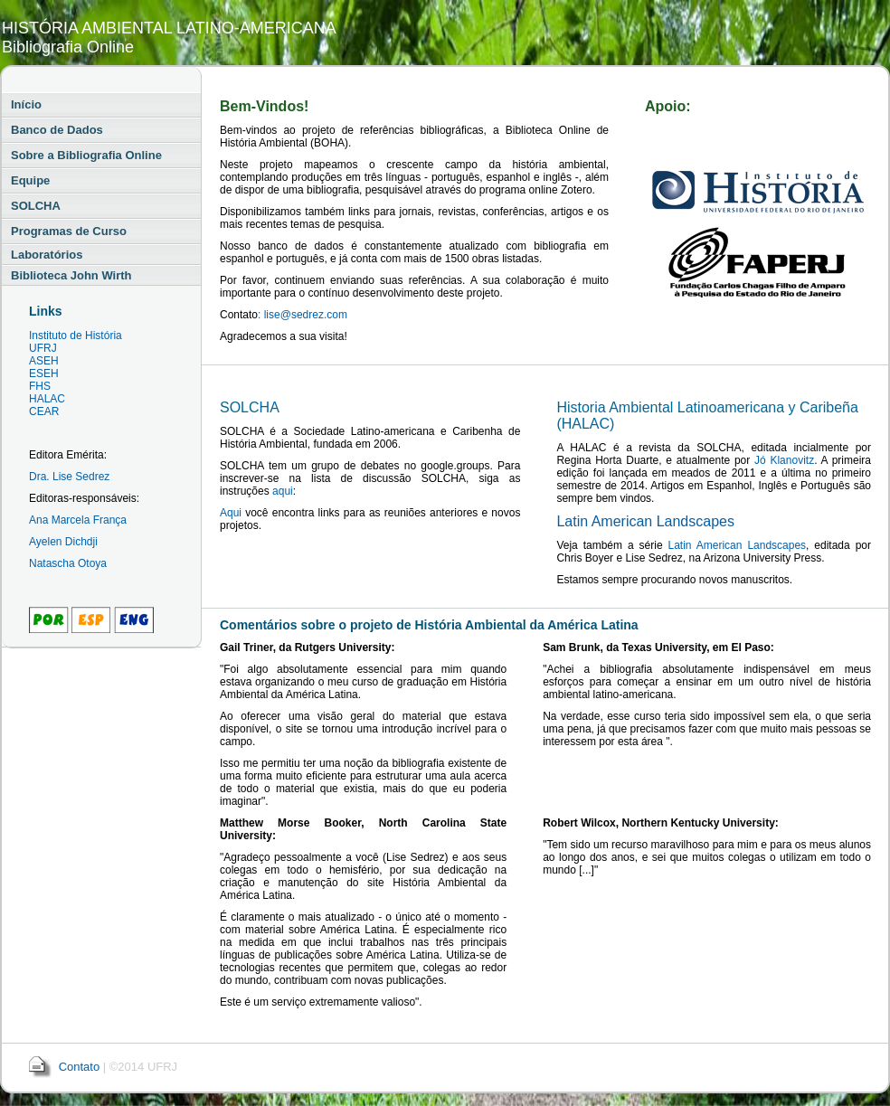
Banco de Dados (57, 130)
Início (26, 104)
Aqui (230, 512)
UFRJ (43, 348)
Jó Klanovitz (784, 460)
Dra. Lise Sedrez (69, 476)
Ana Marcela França (78, 520)
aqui (282, 491)
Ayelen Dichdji (63, 541)
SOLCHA (36, 206)
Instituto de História (75, 335)
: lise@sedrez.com (302, 314)
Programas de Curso (69, 231)
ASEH (44, 360)
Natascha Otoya (68, 563)
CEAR (44, 411)
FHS (40, 386)
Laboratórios (46, 254)
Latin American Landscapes (645, 521)
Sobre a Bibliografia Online (86, 155)
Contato (79, 1066)
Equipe (30, 180)
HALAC (47, 398)
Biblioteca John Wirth (71, 275)
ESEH (44, 373)
